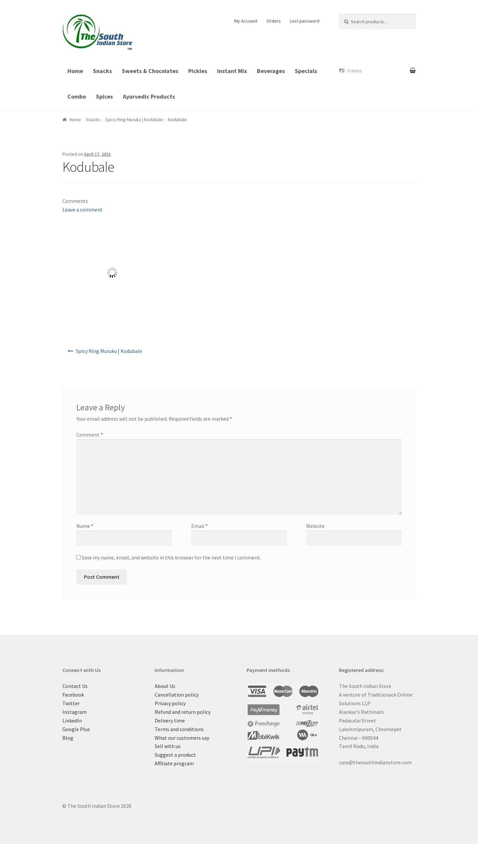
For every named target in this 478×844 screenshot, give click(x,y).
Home (75, 71)
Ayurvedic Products (149, 96)
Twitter (71, 703)
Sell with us (168, 746)
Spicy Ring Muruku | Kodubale (134, 120)
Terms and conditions (179, 729)
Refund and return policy (182, 712)
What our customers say (182, 737)
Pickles (197, 71)
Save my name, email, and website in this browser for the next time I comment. (171, 557)
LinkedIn (72, 720)
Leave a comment (82, 209)
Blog (67, 737)
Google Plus (76, 729)
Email (199, 526)
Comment (89, 434)
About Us (165, 686)
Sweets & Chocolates (150, 71)
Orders (274, 21)
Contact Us (75, 686)
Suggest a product (175, 754)
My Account (245, 21)
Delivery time (170, 720)
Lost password (304, 21)
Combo (76, 96)
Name (84, 526)
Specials (306, 71)
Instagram (74, 712)
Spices (104, 96)
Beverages (271, 71)
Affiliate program (174, 763)
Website (315, 526)
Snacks (102, 71)
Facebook (73, 694)
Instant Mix (232, 71)
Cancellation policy (177, 694)
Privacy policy (170, 703)
